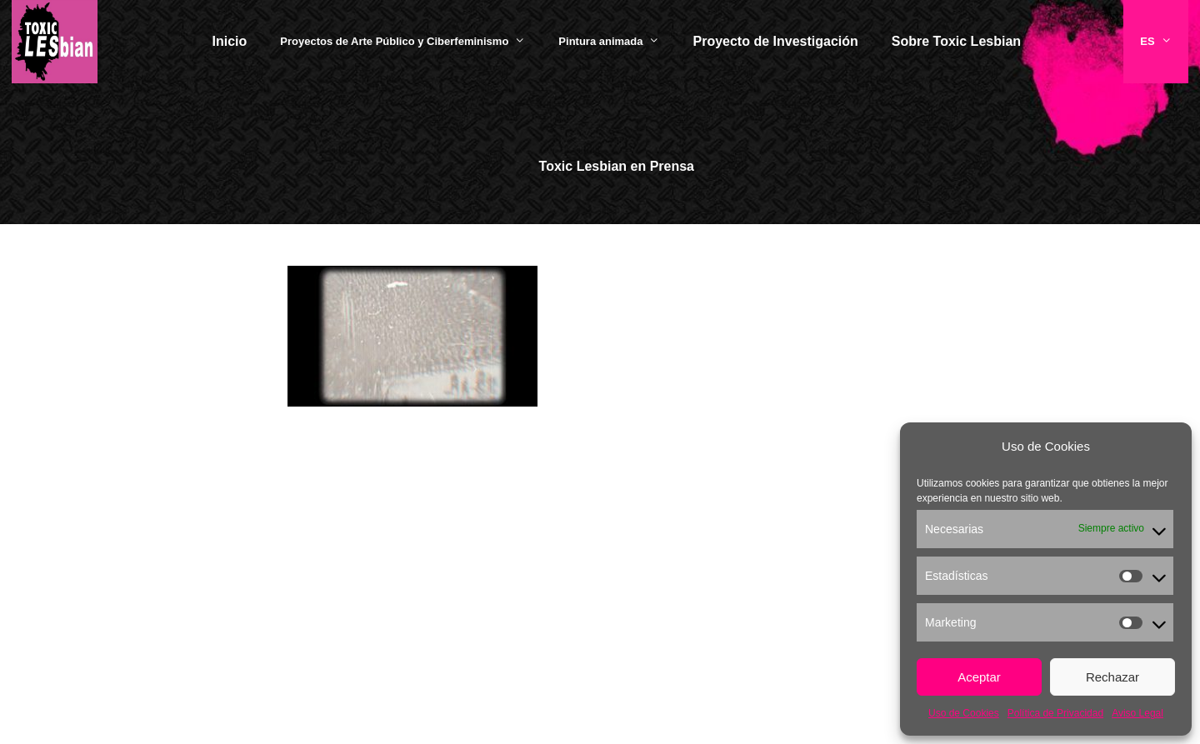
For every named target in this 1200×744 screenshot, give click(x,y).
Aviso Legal (1137, 713)
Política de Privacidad (1055, 713)
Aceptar (979, 677)
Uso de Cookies (963, 713)
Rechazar (1112, 677)
